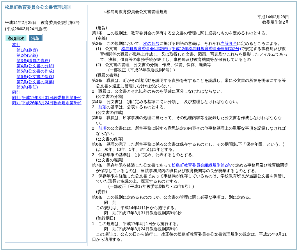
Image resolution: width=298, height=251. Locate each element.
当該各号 (229, 43)
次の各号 (151, 43)
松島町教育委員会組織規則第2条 (201, 165)
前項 (102, 107)
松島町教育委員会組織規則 (181, 48)
